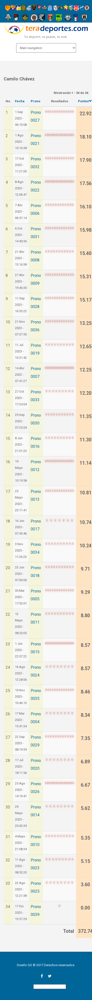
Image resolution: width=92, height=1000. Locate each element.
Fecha (20, 101)
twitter (50, 976)
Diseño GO (24, 965)
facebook (42, 976)
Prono (35, 101)
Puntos (85, 101)
